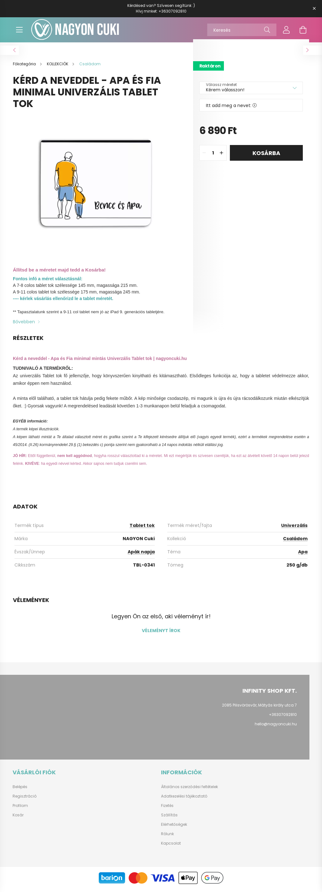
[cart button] (303, 30)
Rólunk (167, 837)
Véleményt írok (161, 634)
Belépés (20, 790)
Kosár (18, 818)
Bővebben (24, 325)
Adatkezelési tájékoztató (184, 799)
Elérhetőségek (174, 827)
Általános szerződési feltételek (189, 790)
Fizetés (167, 809)
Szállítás (169, 818)
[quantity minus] (204, 156)
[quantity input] (213, 156)
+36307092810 (172, 11)
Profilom (20, 809)
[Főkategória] (25, 67)
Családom (295, 542)
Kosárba (266, 156)
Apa (303, 555)
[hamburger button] (19, 30)
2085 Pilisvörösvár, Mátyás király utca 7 (259, 708)
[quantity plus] (221, 156)
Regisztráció (24, 799)
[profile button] (286, 30)
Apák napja (141, 555)
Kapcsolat (171, 846)
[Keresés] (241, 30)
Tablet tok (142, 528)
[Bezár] (314, 8)
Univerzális (294, 528)
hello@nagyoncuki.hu (276, 727)
